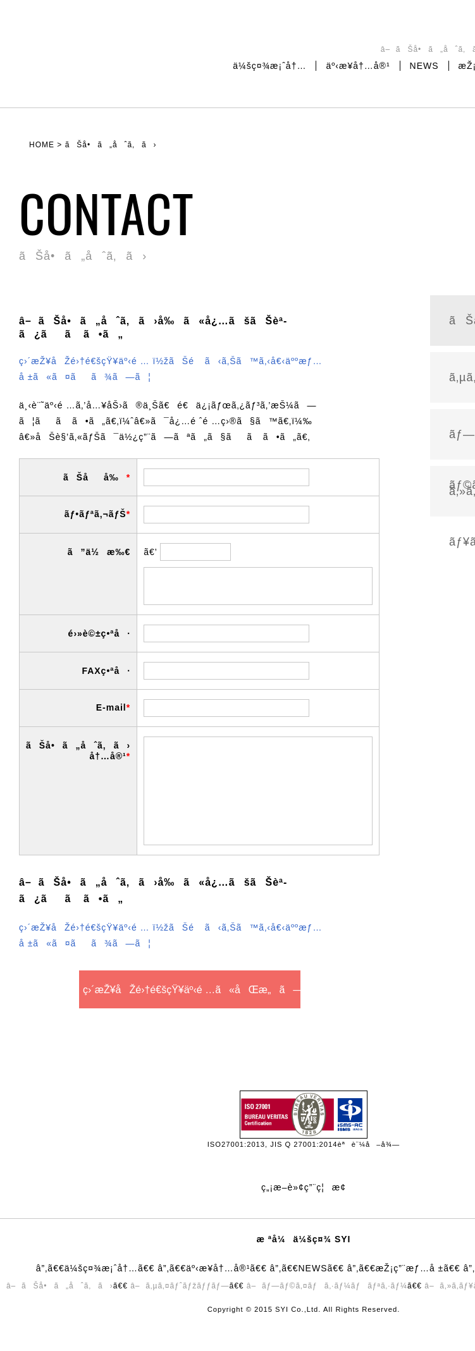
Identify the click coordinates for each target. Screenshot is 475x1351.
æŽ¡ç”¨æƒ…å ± (410, 1268)
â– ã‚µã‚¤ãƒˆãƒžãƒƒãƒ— (179, 1285)
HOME (41, 144)
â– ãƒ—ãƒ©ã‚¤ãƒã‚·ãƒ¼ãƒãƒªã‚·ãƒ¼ (327, 1285)
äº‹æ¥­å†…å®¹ (358, 66)
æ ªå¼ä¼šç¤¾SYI (85, 53)
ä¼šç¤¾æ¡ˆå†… (269, 66)
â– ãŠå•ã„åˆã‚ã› (59, 1285)
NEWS (424, 66)
